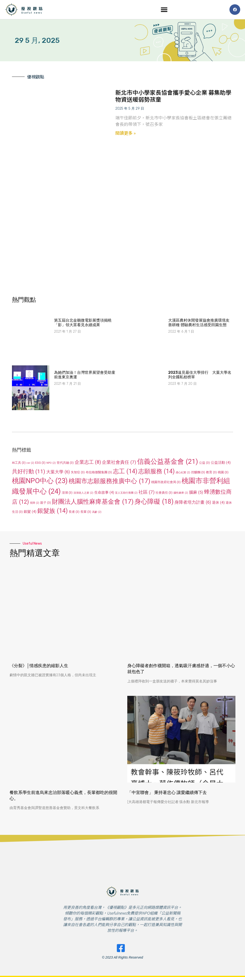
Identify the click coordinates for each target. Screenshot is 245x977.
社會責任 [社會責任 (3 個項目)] (164, 492)
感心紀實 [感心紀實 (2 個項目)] (183, 472)
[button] (164, 9)
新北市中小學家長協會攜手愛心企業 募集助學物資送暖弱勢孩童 (173, 95)
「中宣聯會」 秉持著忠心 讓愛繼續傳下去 (167, 792)
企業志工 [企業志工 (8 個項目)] (88, 462)
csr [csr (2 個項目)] (30, 462)
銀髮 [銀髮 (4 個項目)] (30, 511)
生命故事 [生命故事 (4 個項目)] (104, 492)
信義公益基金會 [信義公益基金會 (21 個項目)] (167, 461)
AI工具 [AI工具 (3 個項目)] (19, 462)
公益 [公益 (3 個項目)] (204, 462)
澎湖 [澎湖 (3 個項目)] (67, 492)
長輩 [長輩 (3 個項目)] (85, 512)
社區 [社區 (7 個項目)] (147, 492)
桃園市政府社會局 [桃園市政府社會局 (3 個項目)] (166, 482)
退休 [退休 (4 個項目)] (218, 502)
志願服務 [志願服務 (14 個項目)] (156, 471)
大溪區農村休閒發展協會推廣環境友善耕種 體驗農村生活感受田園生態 (198, 322)
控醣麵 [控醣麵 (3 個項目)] (198, 472)
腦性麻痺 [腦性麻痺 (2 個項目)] (180, 492)
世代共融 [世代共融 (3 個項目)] (65, 462)
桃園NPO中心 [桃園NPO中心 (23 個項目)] (40, 481)
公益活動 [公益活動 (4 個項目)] (221, 462)
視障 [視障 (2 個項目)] (34, 502)
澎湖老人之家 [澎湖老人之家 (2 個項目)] (83, 492)
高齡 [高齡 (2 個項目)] (96, 512)
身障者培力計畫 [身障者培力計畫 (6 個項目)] (192, 502)
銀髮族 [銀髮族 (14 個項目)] (52, 510)
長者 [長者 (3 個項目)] (74, 512)
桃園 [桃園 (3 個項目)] (223, 472)
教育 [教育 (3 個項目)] (211, 472)
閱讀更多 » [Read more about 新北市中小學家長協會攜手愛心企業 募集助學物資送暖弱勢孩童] (125, 133)
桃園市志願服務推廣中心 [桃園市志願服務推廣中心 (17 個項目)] (109, 481)
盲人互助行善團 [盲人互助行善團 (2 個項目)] (126, 492)
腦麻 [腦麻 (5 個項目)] (196, 492)
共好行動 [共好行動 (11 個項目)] (28, 471)
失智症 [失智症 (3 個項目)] (78, 472)
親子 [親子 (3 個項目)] (45, 502)
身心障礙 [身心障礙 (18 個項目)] (153, 501)
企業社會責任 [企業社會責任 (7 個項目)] (119, 462)
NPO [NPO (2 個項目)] (51, 462)
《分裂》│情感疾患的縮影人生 (39, 665)
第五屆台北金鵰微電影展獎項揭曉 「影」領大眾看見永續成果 (82, 322)
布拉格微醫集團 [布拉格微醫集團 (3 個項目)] (99, 472)
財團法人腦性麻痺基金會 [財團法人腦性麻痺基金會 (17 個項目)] (93, 501)
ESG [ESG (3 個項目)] (40, 462)
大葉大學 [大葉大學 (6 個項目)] (58, 471)
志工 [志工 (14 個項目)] (125, 471)
